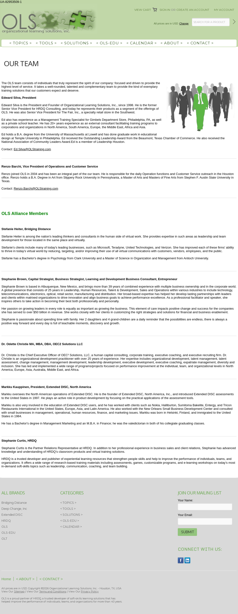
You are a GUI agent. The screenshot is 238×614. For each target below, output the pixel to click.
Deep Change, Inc (14, 508)
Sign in (165, 10)
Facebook (181, 560)
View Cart (142, 10)
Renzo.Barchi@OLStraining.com (36, 188)
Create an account (192, 10)
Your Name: (185, 500)
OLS (4, 526)
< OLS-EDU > (109, 43)
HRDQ (6, 520)
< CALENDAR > (141, 43)
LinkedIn (187, 560)
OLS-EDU (8, 532)
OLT (4, 538)
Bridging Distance (14, 502)
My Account (224, 10)
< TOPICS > (20, 43)
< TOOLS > (46, 43)
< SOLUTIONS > (76, 43)
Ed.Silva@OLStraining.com (32, 149)
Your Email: (185, 515)
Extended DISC (12, 514)
